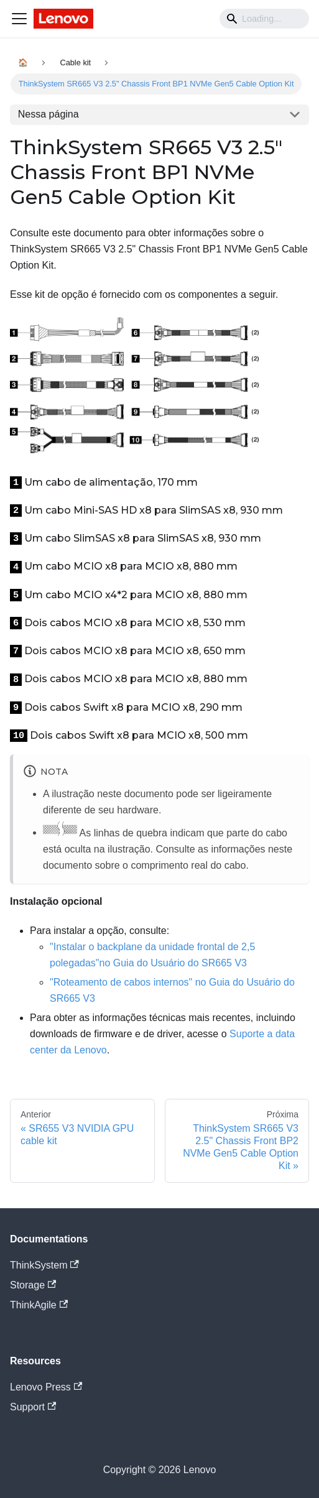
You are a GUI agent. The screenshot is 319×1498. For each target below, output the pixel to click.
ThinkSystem (44, 1265)
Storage (33, 1285)
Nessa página (48, 114)
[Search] (264, 19)
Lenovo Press (46, 1387)
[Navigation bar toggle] (19, 18)
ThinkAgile (39, 1305)
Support (33, 1407)
